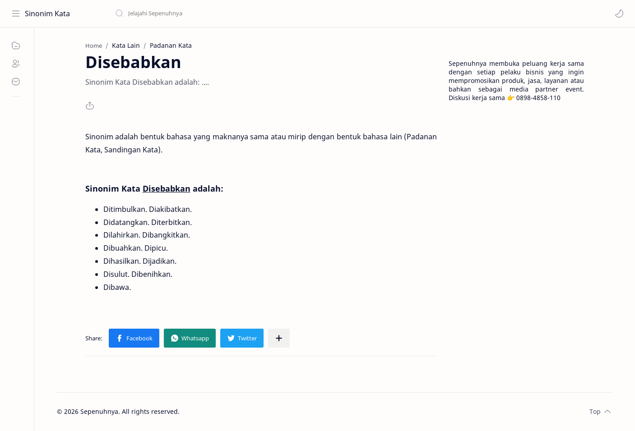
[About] (16, 64)
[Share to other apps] (279, 338)
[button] (619, 13)
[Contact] (16, 82)
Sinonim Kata (47, 13)
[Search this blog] (187, 13)
